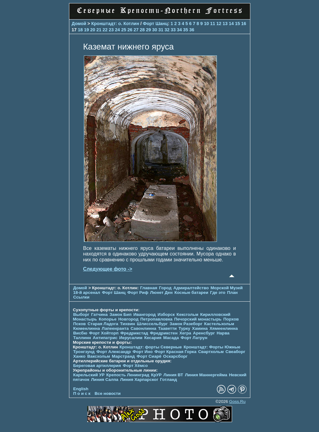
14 (231, 23)
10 (206, 23)
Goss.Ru (237, 401)
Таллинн (82, 337)
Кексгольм (188, 314)
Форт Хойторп (104, 333)
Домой (79, 23)
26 (129, 29)
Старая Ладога (103, 323)
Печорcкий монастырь (198, 319)
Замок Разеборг (186, 323)
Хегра (185, 333)
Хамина (200, 328)
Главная (148, 288)
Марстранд (123, 356)
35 (185, 29)
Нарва (223, 333)
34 (179, 29)
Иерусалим (130, 337)
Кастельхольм (219, 323)
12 (218, 23)
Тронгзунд (84, 351)
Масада (171, 337)
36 (191, 29)
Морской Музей (227, 288)
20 (92, 29)
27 (136, 29)
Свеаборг (235, 351)
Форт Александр (113, 351)
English (80, 388)
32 (167, 29)
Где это (217, 292)
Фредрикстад (134, 333)
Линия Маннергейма (206, 375)
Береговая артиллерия (97, 365)
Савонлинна (143, 328)
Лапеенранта (115, 328)
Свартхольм (211, 351)
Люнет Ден (161, 292)
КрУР (156, 375)
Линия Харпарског (139, 379)
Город (165, 288)
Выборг (81, 314)
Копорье (107, 319)
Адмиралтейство (191, 288)
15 (237, 23)
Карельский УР (89, 375)
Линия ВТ (173, 375)
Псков (79, 323)
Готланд (168, 379)
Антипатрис (105, 337)
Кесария (153, 337)
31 (160, 29)
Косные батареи (192, 292)
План (232, 292)
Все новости (108, 393)
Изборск (166, 314)
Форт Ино (143, 351)
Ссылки (81, 297)
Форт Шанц (155, 23)
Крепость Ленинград (127, 375)
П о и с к (82, 393)
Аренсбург (204, 333)
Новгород (128, 319)
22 (105, 29)
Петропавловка (156, 319)
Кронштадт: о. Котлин (115, 23)
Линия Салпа (104, 379)
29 (148, 29)
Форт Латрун (194, 337)
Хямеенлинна (223, 328)
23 (111, 29)
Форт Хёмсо (135, 365)
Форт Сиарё (149, 356)
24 (117, 29)
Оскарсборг (175, 356)
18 (80, 29)
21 (99, 29)
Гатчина (99, 314)
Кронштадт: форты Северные (150, 347)
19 (86, 29)
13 (224, 23)
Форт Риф (138, 292)
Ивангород (144, 314)
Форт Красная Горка (175, 351)
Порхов (231, 319)
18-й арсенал (86, 292)
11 (212, 23)
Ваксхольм (98, 356)
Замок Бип (120, 314)
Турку (184, 328)
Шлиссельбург (152, 323)
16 (243, 23)
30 (154, 29)
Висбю (80, 333)
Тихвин (127, 323)
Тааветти (167, 328)
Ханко (79, 356)
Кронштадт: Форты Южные (211, 347)
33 (173, 29)
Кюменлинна (86, 328)
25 (123, 29)
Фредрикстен (164, 333)
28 (142, 29)
